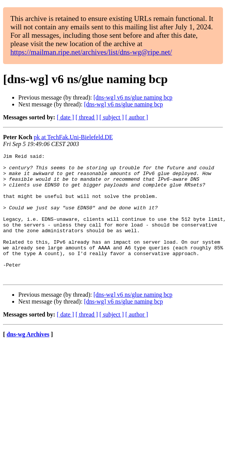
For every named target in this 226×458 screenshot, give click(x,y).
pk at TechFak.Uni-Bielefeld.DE (73, 137)
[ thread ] (86, 117)
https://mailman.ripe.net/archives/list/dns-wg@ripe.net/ (91, 52)
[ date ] (65, 117)
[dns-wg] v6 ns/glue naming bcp (132, 97)
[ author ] (136, 117)
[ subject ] (111, 117)
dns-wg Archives (27, 359)
